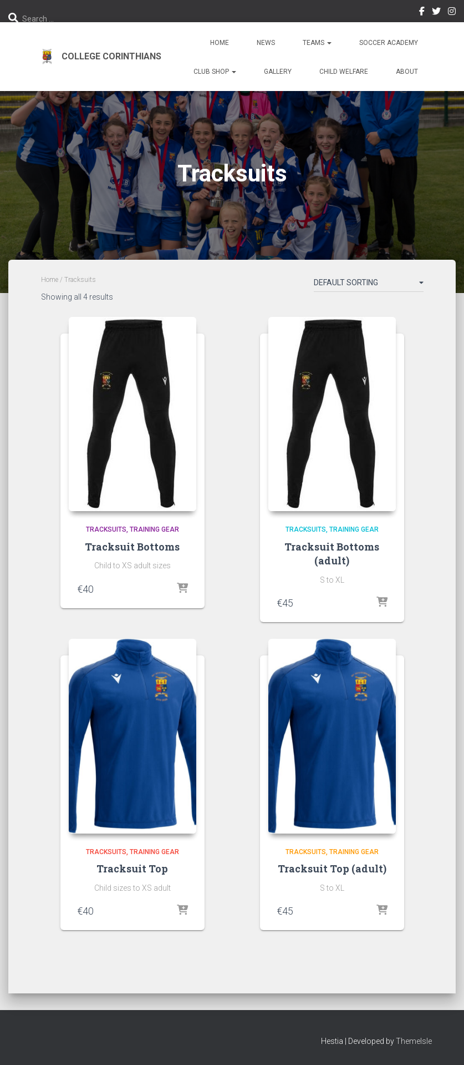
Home (219, 43)
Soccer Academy (388, 43)
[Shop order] (369, 284)
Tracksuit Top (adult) (332, 868)
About (407, 71)
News (266, 43)
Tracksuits (106, 529)
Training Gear (154, 529)
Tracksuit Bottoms (132, 546)
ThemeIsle (414, 1041)
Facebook (422, 13)
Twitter (436, 13)
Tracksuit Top (132, 868)
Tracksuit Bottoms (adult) (331, 553)
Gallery (278, 71)
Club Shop (214, 71)
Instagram (452, 13)
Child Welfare (343, 71)
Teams (317, 43)
